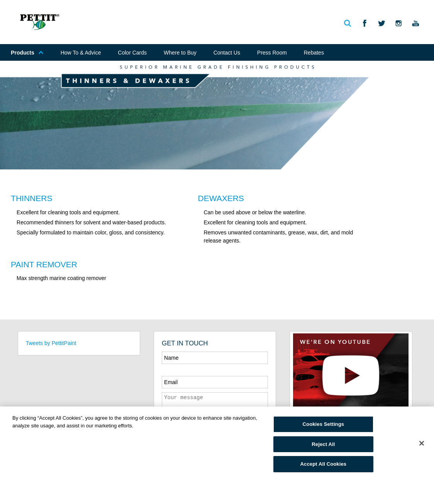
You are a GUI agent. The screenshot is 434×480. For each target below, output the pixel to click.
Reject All (323, 444)
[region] (217, 443)
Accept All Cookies (323, 464)
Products (27, 53)
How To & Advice (81, 53)
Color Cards (132, 53)
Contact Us (227, 53)
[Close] (421, 443)
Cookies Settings (323, 424)
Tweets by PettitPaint (51, 343)
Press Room (272, 53)
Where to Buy (180, 53)
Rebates (314, 53)
